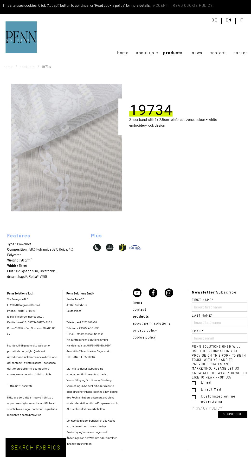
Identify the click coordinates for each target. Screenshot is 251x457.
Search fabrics (36, 447)
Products (173, 52)
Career (240, 52)
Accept (160, 5)
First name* (219, 304)
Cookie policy (144, 337)
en (228, 20)
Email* (219, 336)
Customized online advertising (218, 398)
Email (206, 382)
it (242, 20)
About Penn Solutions (152, 323)
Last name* (219, 320)
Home (123, 52)
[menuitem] (123, 52)
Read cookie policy (192, 5)
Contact (218, 52)
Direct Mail (211, 389)
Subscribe (232, 414)
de (214, 20)
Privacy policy (145, 330)
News (197, 52)
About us (145, 52)
